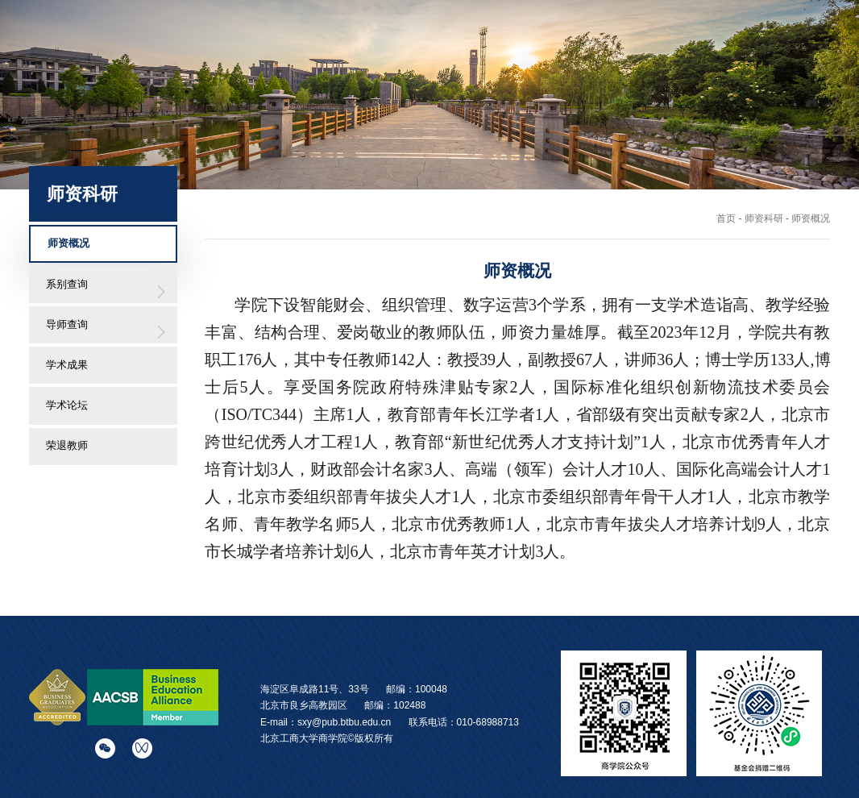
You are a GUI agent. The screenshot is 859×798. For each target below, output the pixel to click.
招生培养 (502, 57)
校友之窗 (689, 57)
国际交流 (564, 57)
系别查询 (67, 284)
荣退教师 (67, 445)
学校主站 (640, 27)
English (705, 27)
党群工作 (751, 57)
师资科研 (440, 57)
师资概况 (68, 243)
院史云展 (813, 57)
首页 (726, 218)
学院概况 (377, 57)
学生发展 (626, 57)
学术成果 (67, 365)
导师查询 (67, 324)
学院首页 (315, 57)
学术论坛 (67, 405)
